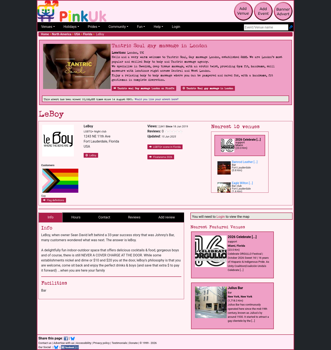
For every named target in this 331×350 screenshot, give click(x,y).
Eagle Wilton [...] (242, 183)
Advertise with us (63, 343)
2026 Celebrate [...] (248, 139)
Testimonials (119, 343)
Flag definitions (53, 200)
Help (157, 27)
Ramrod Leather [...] (245, 162)
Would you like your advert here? (156, 99)
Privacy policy (101, 343)
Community (117, 27)
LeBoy (90, 155)
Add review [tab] (166, 217)
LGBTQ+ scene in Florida (165, 146)
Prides (92, 27)
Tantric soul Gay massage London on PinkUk (144, 88)
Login (176, 27)
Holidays (70, 27)
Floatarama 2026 (160, 157)
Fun (139, 27)
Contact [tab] (104, 217)
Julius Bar (235, 288)
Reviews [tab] (134, 217)
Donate (133, 343)
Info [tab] (50, 217)
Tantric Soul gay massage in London (208, 88)
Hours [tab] (75, 217)
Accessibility (83, 343)
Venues (46, 27)
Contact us (45, 343)
